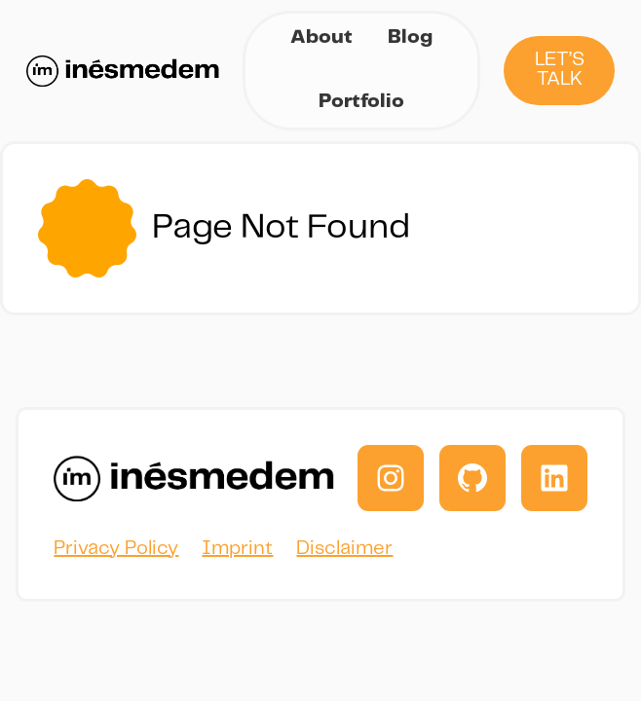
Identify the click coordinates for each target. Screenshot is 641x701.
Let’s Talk (559, 70)
